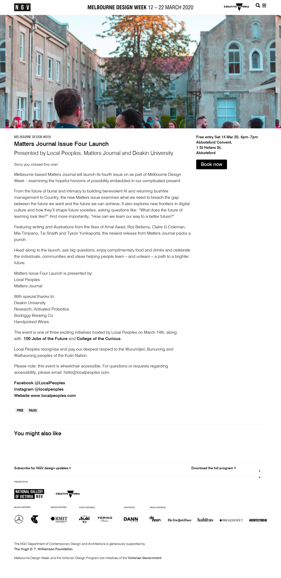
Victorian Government (144, 558)
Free (20, 410)
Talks (33, 410)
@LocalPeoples (50, 383)
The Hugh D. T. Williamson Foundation (43, 549)
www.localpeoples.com (53, 396)
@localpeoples (49, 389)
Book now (211, 164)
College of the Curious (98, 339)
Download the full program (213, 468)
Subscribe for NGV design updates (42, 468)
